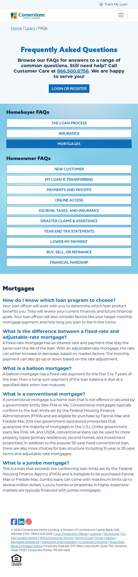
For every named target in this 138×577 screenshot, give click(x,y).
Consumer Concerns (93, 542)
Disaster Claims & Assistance (69, 221)
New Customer (69, 169)
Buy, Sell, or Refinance (69, 252)
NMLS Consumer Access (56, 538)
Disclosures (111, 534)
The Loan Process (69, 123)
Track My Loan (113, 4)
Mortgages (69, 144)
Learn (30, 28)
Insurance (69, 133)
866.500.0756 (73, 71)
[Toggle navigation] (121, 15)
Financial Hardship (69, 262)
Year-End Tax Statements (69, 231)
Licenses (95, 534)
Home (16, 28)
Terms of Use (84, 538)
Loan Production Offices (71, 534)
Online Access (69, 200)
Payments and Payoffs (69, 190)
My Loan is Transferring (69, 179)
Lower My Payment (69, 241)
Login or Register (69, 88)
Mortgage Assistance (25, 542)
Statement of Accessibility (59, 542)
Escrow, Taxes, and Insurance (69, 210)
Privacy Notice (105, 538)
